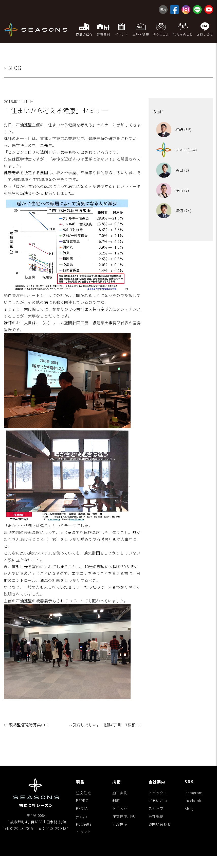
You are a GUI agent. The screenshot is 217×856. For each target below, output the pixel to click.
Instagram (194, 792)
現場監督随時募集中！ (26, 724)
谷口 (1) (172, 170)
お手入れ (119, 808)
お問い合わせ (160, 824)
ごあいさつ (158, 800)
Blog (189, 808)
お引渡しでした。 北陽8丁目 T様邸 (104, 724)
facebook (193, 800)
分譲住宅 (119, 824)
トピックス (158, 792)
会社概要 (156, 816)
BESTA (81, 808)
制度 (116, 800)
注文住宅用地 (123, 816)
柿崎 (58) (173, 129)
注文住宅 (83, 792)
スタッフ (156, 808)
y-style (81, 816)
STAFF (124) (176, 149)
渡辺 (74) (173, 210)
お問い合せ (205, 29)
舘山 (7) (172, 190)
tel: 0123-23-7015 (18, 828)
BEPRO (82, 800)
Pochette (84, 824)
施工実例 (119, 792)
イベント (83, 831)
